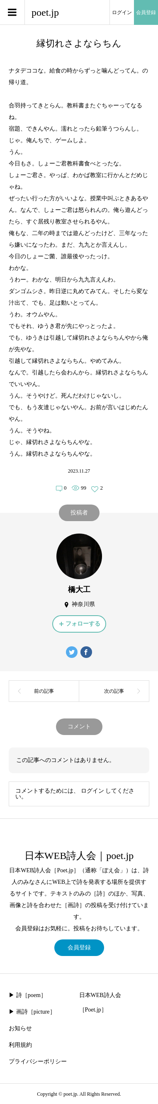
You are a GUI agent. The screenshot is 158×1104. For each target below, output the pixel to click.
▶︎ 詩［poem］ (27, 995)
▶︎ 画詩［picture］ (32, 1012)
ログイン (122, 12)
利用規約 (20, 1045)
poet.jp (45, 12)
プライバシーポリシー (38, 1061)
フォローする (83, 624)
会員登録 (146, 12)
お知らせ (20, 1028)
